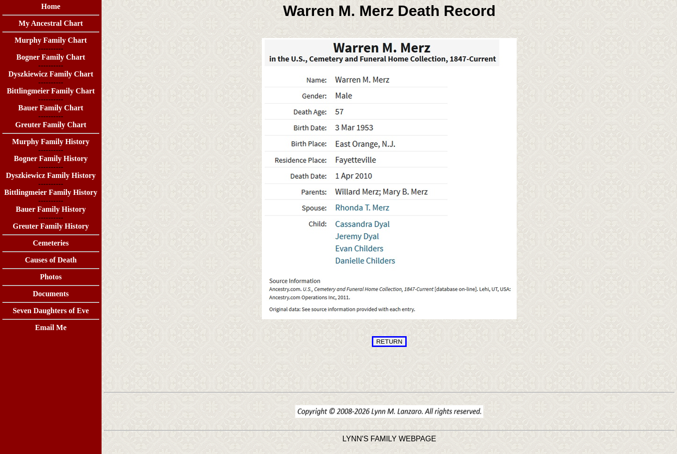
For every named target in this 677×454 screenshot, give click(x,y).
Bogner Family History (50, 158)
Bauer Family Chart (50, 108)
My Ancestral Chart (51, 23)
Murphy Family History (50, 142)
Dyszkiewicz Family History (50, 175)
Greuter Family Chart (50, 125)
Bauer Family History (51, 209)
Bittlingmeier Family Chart (50, 91)
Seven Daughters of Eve (51, 311)
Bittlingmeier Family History (50, 192)
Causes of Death (51, 260)
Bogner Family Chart (50, 57)
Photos (51, 277)
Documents (51, 294)
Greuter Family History (51, 226)
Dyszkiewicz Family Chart (50, 74)
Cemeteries (51, 243)
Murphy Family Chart (51, 40)
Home (51, 6)
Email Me (50, 327)
